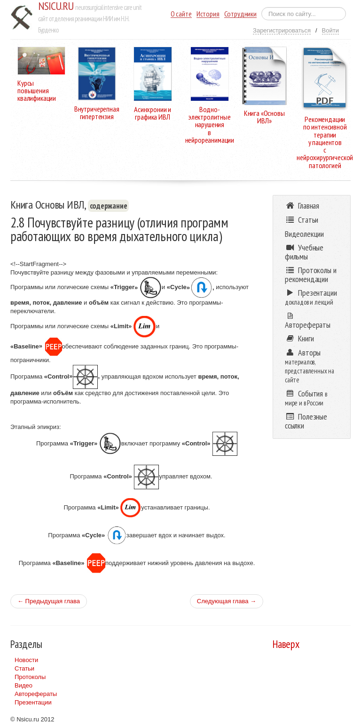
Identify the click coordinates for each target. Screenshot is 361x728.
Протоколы (30, 676)
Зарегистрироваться (282, 30)
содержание (108, 206)
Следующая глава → (226, 601)
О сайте (181, 14)
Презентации (33, 702)
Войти (330, 30)
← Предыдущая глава (48, 601)
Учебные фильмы (304, 252)
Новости (26, 659)
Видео (23, 685)
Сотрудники (240, 14)
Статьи (24, 668)
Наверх (286, 644)
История (208, 14)
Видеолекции (304, 233)
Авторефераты (36, 693)
